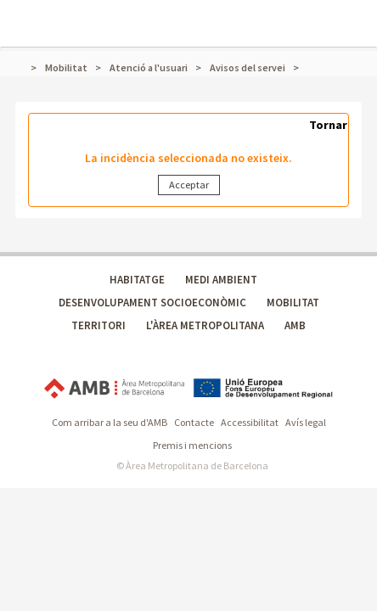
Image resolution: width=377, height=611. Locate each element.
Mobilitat (66, 67)
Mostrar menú (23, 13)
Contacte (194, 422)
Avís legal (305, 422)
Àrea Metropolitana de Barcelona (114, 388)
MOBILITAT (293, 302)
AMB (295, 325)
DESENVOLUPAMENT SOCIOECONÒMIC (152, 302)
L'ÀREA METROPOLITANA (205, 325)
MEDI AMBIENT (221, 279)
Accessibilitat (250, 422)
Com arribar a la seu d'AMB (109, 422)
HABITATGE (137, 279)
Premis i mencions (192, 445)
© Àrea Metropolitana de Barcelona (192, 465)
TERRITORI (98, 325)
